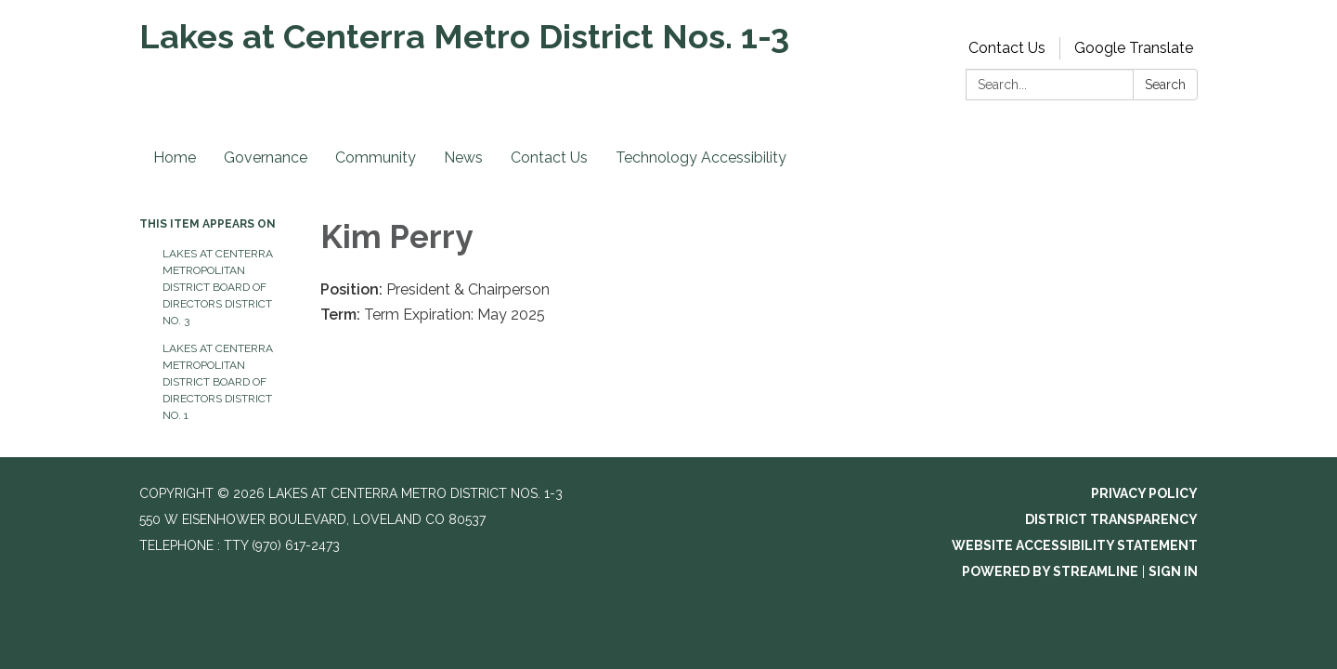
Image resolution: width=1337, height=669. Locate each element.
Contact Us (1006, 48)
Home (174, 157)
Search (1165, 84)
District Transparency (1111, 519)
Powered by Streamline (1050, 571)
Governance (265, 157)
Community (375, 157)
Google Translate (1133, 48)
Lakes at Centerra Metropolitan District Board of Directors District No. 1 (217, 382)
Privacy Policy (1144, 493)
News (463, 157)
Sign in (1173, 571)
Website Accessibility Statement (1075, 545)
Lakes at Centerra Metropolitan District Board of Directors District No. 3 (217, 287)
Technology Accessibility (701, 157)
